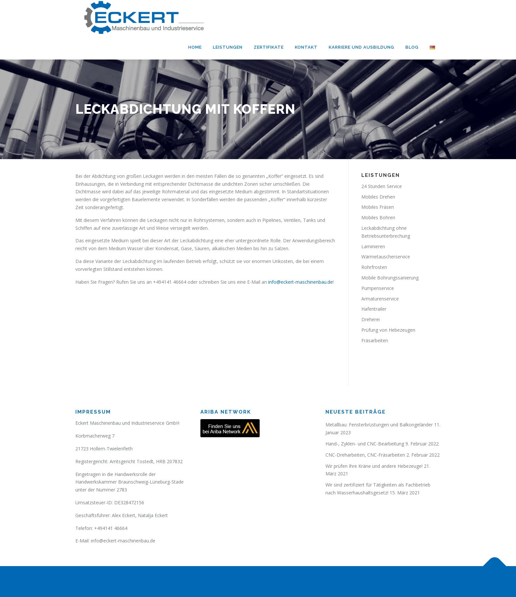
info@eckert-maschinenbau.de (300, 282)
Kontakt (306, 47)
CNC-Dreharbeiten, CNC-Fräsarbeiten (365, 455)
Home (195, 47)
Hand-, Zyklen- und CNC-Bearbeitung (364, 444)
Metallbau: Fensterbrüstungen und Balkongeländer (379, 424)
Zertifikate (269, 47)
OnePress (304, 581)
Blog (412, 47)
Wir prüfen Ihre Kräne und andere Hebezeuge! (374, 466)
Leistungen (228, 47)
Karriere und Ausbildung (361, 47)
